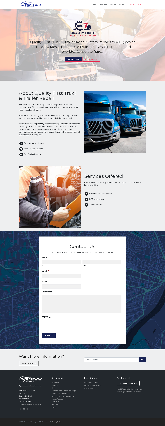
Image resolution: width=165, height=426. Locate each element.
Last (84, 265)
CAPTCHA (46, 317)
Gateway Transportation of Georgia (64, 391)
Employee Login (135, 4)
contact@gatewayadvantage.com (30, 404)
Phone (44, 281)
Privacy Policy (56, 422)
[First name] (61, 262)
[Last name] (101, 262)
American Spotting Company (61, 393)
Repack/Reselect (57, 399)
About (94, 4)
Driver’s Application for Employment (129, 392)
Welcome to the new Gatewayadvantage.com (92, 383)
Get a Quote (91, 59)
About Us (55, 385)
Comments (47, 292)
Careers (54, 407)
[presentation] (59, 324)
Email (45, 271)
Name (45, 257)
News (121, 4)
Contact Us (55, 402)
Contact (113, 4)
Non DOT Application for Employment (129, 389)
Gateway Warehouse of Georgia (63, 396)
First (43, 265)
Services (103, 4)
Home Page (55, 382)
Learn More (73, 59)
